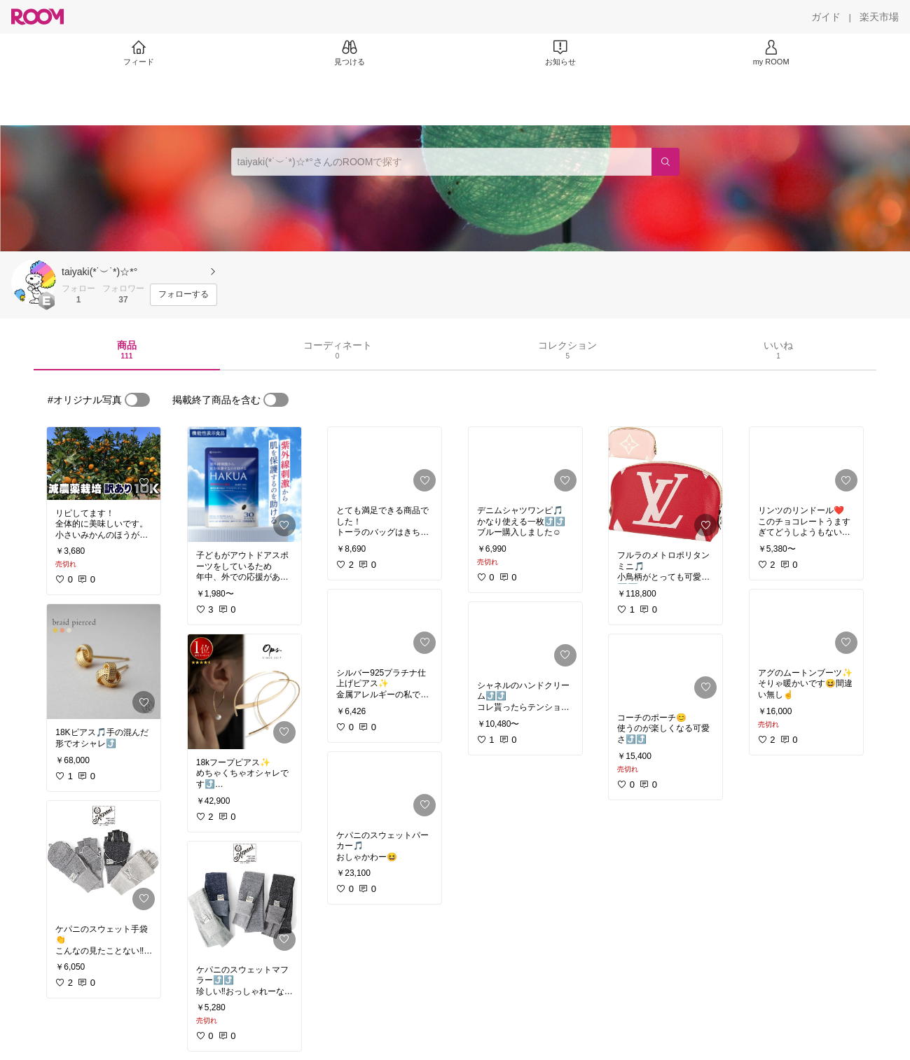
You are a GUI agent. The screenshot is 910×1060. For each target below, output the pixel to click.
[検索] (666, 162)
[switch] (137, 400)
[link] (103, 463)
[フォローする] (183, 295)
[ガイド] (826, 17)
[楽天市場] (879, 17)
